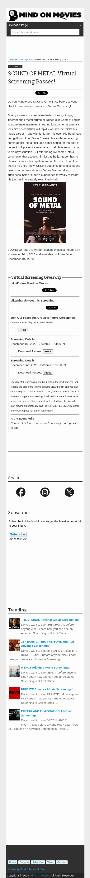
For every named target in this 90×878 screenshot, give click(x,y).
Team (50, 862)
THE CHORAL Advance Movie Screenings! (50, 619)
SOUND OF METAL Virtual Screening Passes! (42, 77)
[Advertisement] (49, 44)
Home (12, 862)
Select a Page (18, 25)
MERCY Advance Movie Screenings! (45, 667)
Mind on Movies (40, 875)
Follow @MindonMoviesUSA (26, 869)
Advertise (38, 862)
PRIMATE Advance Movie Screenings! (47, 689)
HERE (23, 330)
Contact (61, 862)
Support (24, 862)
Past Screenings (15, 66)
